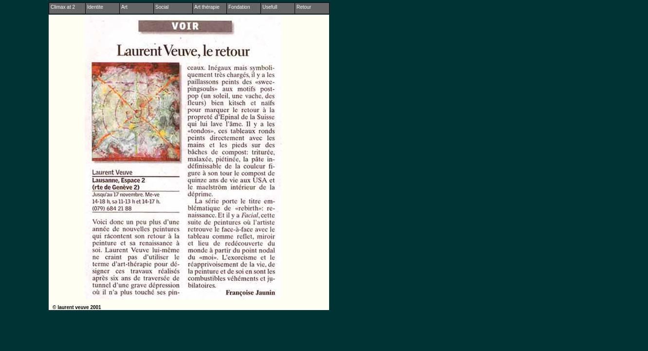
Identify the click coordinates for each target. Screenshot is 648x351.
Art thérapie (207, 7)
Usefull (270, 7)
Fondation (239, 7)
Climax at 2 (63, 7)
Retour (303, 7)
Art (124, 7)
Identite (95, 7)
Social (161, 7)
